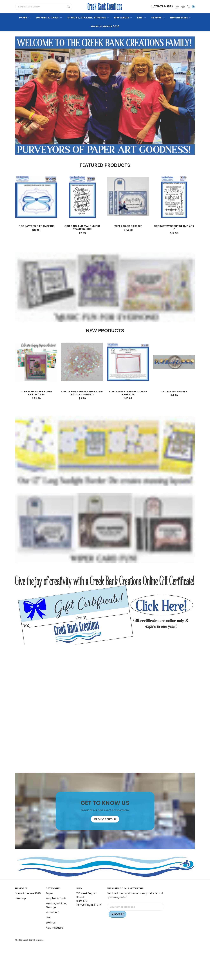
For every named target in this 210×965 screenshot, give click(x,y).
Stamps (157, 17)
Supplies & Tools (49, 17)
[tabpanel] (36, 217)
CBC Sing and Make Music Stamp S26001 (82, 239)
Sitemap (20, 910)
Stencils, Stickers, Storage (87, 17)
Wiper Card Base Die (128, 238)
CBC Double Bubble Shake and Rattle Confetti (82, 404)
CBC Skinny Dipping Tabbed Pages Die (128, 404)
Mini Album (123, 17)
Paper (24, 17)
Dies (141, 17)
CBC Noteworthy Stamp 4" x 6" (174, 239)
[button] (105, 609)
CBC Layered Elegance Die (36, 238)
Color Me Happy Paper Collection (36, 404)
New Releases (180, 17)
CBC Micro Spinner (174, 403)
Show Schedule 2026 (105, 26)
